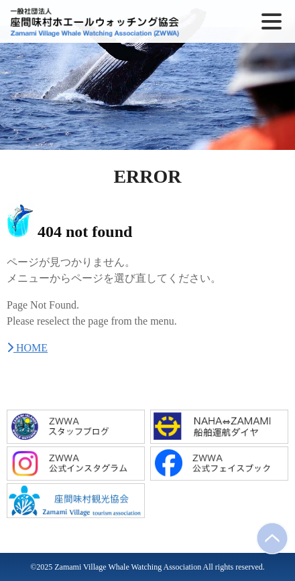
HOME (27, 347)
